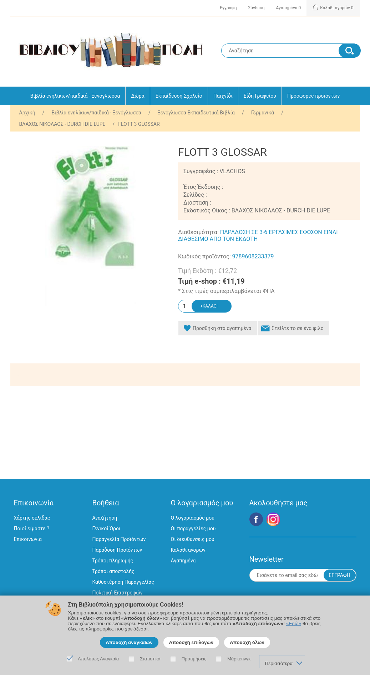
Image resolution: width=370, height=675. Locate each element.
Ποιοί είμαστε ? (31, 528)
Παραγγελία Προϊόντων (119, 539)
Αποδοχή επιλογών (191, 642)
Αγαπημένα (183, 560)
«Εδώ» (293, 623)
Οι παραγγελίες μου (193, 528)
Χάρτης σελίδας (32, 518)
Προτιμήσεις (194, 658)
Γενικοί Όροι (106, 528)
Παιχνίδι (223, 96)
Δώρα (137, 96)
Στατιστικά (150, 658)
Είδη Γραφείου (260, 96)
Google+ (273, 519)
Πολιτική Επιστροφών (117, 593)
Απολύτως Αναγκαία (98, 658)
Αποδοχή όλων (247, 642)
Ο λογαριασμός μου (192, 518)
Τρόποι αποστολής (113, 571)
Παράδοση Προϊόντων (117, 550)
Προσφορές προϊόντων (313, 96)
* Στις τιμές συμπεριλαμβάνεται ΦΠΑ (226, 291)
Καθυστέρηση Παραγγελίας (123, 582)
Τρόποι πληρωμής (112, 560)
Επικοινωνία (28, 539)
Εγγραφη (228, 7)
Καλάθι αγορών (188, 550)
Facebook (256, 519)
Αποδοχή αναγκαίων (129, 642)
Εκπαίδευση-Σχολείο (179, 96)
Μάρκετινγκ (239, 658)
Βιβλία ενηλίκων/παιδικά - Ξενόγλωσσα (75, 96)
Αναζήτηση (104, 518)
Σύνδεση (256, 7)
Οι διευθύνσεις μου (192, 539)
